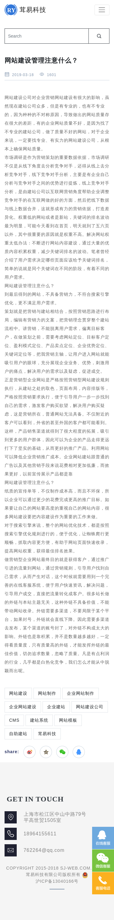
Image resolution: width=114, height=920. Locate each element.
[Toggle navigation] (102, 10)
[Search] (46, 36)
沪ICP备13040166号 (57, 881)
